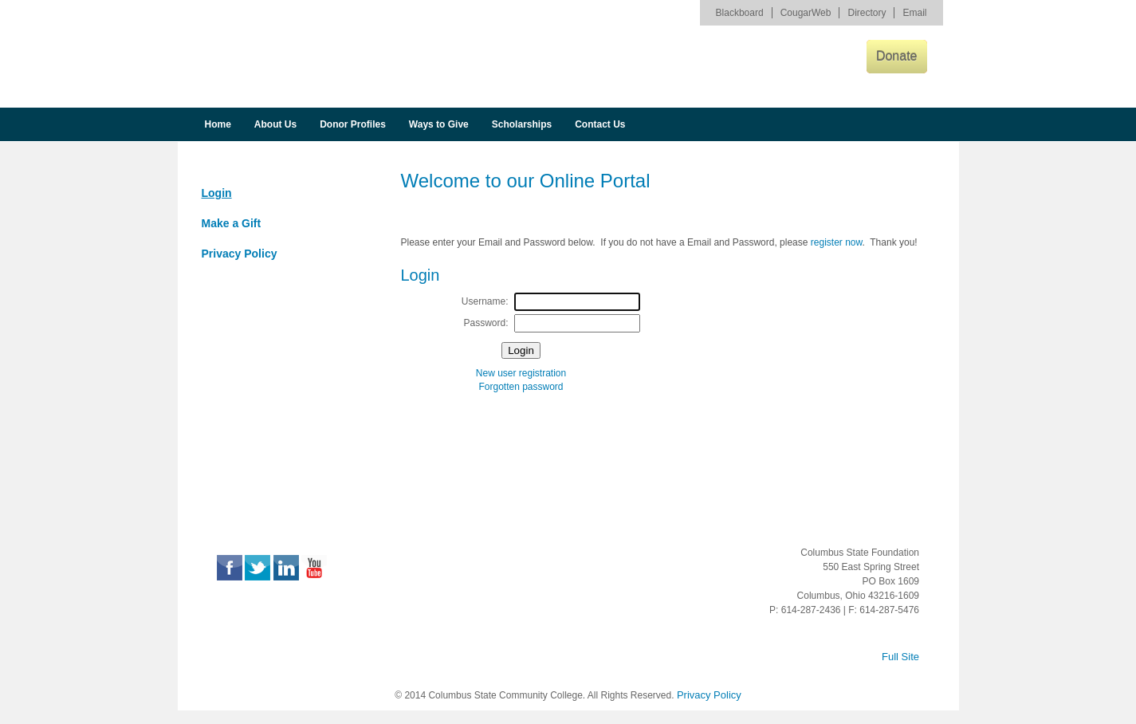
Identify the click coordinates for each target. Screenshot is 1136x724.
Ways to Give (439, 124)
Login (217, 193)
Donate (897, 56)
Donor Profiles (353, 124)
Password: (485, 323)
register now (837, 242)
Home (218, 124)
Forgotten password (520, 386)
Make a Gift (231, 223)
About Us (275, 124)
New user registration (521, 373)
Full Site (900, 657)
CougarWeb (805, 12)
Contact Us (600, 124)
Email (914, 12)
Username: (485, 301)
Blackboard (740, 12)
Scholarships (522, 124)
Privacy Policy (239, 253)
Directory (866, 12)
